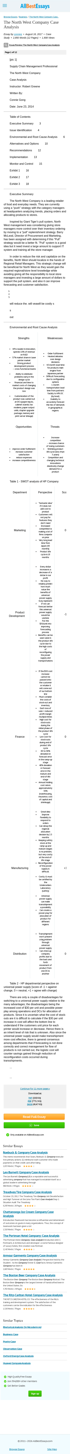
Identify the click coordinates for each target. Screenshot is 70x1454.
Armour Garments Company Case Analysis (30, 1255)
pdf (29, 1101)
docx (29, 1104)
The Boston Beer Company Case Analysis (29, 1275)
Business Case (10, 1334)
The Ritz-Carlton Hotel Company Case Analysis (33, 1295)
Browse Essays (16, 1449)
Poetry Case (9, 1341)
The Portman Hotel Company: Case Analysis (31, 1236)
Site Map (52, 1449)
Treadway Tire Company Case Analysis (27, 1192)
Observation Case (12, 1348)
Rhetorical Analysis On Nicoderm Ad (22, 1327)
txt (30, 1098)
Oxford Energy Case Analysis (18, 1356)
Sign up (35, 1393)
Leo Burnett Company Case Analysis (26, 1172)
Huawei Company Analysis (17, 1363)
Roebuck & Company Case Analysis (25, 1152)
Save (34, 1125)
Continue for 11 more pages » (35, 1088)
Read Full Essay (34, 1117)
